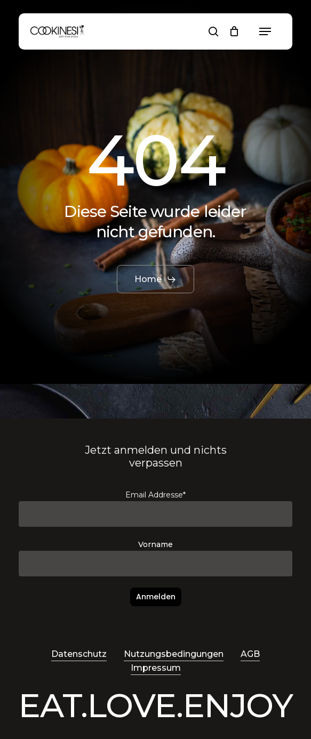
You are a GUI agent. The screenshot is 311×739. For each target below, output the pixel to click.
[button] (265, 31)
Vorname (155, 544)
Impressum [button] (156, 668)
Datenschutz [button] (79, 654)
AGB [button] (250, 654)
